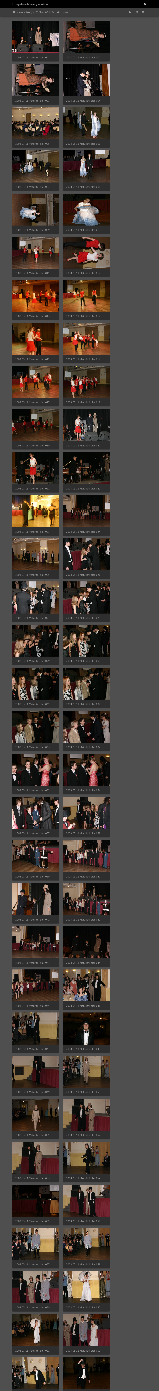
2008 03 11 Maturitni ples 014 (78, 213)
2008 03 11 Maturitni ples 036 (125, 493)
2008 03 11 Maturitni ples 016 (32, 253)
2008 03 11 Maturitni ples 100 (32, 1371)
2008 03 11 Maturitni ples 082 (32, 1131)
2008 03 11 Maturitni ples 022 (32, 333)
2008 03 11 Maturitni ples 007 (32, 134)
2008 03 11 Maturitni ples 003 (125, 54)
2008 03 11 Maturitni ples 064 (32, 892)
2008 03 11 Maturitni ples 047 (78, 653)
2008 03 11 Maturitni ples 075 (125, 1012)
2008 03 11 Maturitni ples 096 (125, 1291)
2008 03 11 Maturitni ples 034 (32, 493)
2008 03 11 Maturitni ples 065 (78, 892)
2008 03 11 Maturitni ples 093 (125, 1251)
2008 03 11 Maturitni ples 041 (78, 573)
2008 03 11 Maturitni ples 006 (125, 94)
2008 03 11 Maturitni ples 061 (32, 852)
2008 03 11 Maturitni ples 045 (125, 613)
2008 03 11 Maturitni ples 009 (125, 134)
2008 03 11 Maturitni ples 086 (78, 1171)
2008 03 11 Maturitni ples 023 (78, 333)
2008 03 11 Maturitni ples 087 (125, 1171)
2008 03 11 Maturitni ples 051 (125, 692)
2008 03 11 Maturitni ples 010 (32, 174)
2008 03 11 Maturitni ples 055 (32, 772)
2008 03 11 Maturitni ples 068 (78, 932)
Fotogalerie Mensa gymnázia (30, 4)
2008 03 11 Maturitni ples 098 (78, 1331)
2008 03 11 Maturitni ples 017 (78, 253)
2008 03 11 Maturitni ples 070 (32, 972)
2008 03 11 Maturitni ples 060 (125, 812)
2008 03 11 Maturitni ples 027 (125, 373)
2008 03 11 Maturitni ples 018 (125, 253)
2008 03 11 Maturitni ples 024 (125, 333)
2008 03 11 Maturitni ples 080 (78, 1092)
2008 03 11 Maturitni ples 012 (125, 174)
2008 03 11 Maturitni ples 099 (125, 1331)
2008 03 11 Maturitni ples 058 (32, 812)
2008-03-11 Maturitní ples (51, 12)
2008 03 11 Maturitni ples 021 (125, 293)
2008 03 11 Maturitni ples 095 (78, 1291)
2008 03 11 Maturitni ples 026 (78, 373)
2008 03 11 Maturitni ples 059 (78, 812)
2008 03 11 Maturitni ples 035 (78, 493)
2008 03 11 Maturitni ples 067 (32, 932)
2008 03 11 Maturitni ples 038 (78, 533)
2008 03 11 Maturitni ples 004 (32, 94)
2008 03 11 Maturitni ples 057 (125, 772)
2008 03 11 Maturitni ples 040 (32, 573)
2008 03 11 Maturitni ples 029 (78, 413)
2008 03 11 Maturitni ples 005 (78, 94)
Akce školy (25, 12)
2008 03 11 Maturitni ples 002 (78, 54)
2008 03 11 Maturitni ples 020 (78, 293)
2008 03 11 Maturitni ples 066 (125, 892)
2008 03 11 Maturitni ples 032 (78, 453)
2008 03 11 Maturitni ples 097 (32, 1331)
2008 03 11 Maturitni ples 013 (32, 213)
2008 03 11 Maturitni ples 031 (32, 453)
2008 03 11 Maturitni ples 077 (78, 1052)
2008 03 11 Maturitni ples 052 (32, 732)
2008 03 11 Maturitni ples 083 (78, 1131)
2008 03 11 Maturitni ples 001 (32, 54)
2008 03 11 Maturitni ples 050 (78, 692)
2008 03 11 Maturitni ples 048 (125, 653)
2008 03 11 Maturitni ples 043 (32, 613)
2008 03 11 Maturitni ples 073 (32, 1012)
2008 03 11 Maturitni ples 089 (78, 1211)
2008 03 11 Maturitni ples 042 (125, 573)
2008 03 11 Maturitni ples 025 (32, 373)
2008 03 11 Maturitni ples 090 (125, 1211)
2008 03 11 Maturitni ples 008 (78, 134)
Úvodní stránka (14, 12)
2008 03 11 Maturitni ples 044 (78, 613)
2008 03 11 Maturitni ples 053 (78, 732)
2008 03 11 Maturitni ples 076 (32, 1052)
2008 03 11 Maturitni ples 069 (125, 932)
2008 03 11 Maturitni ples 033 (125, 453)
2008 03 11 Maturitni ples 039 (125, 533)
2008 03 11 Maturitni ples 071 (78, 972)
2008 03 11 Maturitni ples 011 (78, 174)
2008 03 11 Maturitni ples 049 (32, 692)
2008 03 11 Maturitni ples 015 (125, 213)
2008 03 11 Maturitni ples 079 (32, 1092)
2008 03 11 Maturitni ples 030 (125, 413)
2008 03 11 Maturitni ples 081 (125, 1092)
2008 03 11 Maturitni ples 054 (125, 732)
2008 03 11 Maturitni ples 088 (32, 1211)
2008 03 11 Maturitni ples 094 (32, 1291)
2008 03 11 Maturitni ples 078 (125, 1052)
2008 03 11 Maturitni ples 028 (32, 413)
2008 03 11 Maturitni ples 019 (32, 293)
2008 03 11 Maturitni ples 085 (32, 1171)
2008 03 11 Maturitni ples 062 (78, 852)
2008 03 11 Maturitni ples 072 (125, 972)
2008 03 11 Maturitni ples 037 (32, 533)
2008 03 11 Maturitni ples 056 (78, 772)
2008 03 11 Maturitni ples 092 (78, 1251)
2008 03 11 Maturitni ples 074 (78, 1012)
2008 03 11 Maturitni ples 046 (32, 653)
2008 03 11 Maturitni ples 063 (125, 852)
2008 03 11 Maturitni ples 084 (125, 1131)
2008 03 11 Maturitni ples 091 (32, 1251)
